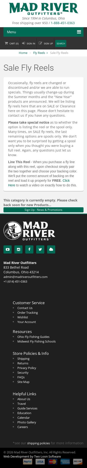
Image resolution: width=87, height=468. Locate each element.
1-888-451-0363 (63, 23)
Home (23, 53)
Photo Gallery (26, 422)
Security (23, 372)
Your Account (26, 322)
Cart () (14, 43)
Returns (22, 363)
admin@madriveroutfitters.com (25, 277)
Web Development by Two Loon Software (32, 456)
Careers (22, 427)
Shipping (23, 358)
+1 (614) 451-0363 (15, 281)
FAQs (21, 377)
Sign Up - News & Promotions (43, 210)
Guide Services (27, 408)
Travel (21, 404)
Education (24, 413)
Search (61, 43)
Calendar (23, 417)
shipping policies (38, 443)
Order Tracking (27, 312)
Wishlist (22, 317)
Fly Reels (39, 53)
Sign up (48, 43)
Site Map (23, 382)
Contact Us (24, 308)
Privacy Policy (26, 368)
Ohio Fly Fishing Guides (33, 337)
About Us (23, 399)
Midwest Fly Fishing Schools (36, 341)
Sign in (31, 43)
